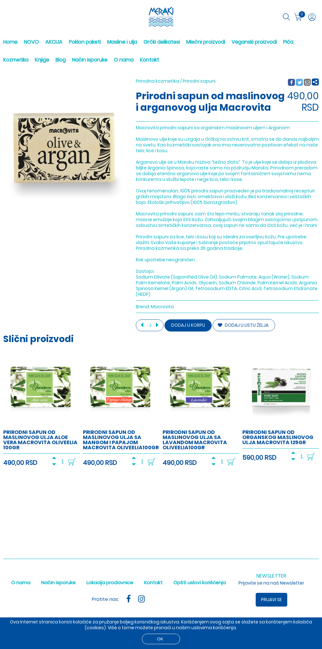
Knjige (42, 59)
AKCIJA (53, 42)
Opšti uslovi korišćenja (199, 582)
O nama (124, 59)
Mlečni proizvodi (205, 42)
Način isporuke (89, 59)
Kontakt (149, 59)
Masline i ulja (122, 42)
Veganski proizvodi (254, 42)
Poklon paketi (85, 42)
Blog (60, 59)
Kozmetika (15, 59)
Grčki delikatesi (161, 42)
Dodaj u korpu (188, 325)
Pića (288, 42)
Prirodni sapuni (199, 81)
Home (10, 42)
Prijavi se (271, 599)
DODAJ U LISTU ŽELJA (243, 325)
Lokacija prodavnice (109, 582)
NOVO (31, 42)
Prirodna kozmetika (157, 81)
